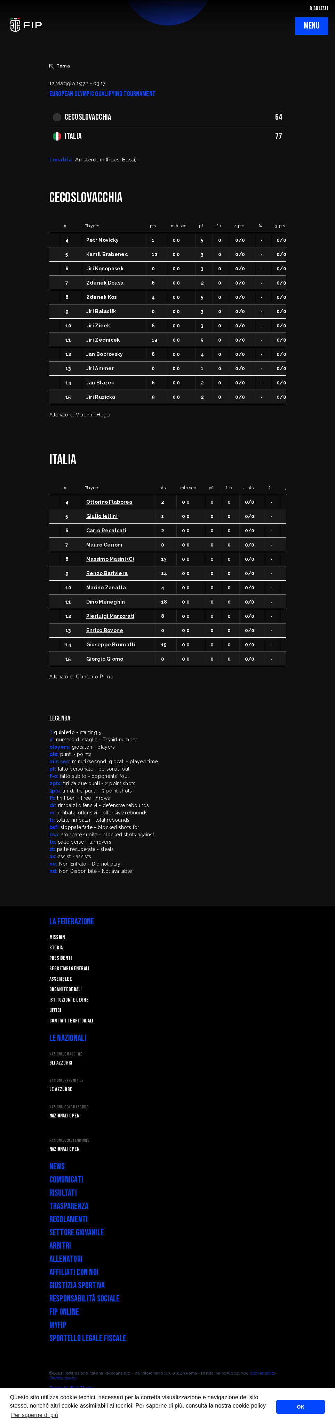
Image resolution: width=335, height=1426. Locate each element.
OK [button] (300, 1407)
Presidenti (60, 958)
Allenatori (66, 1259)
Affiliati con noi (74, 1272)
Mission (57, 937)
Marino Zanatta (106, 587)
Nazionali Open (64, 1116)
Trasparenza (69, 1206)
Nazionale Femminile (66, 1080)
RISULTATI (319, 8)
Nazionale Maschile (65, 1054)
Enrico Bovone (104, 630)
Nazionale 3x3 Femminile (69, 1140)
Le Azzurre (61, 1089)
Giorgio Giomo (104, 659)
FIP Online (64, 1312)
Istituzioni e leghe (69, 1000)
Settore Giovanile (76, 1232)
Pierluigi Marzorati (110, 616)
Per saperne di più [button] (34, 1415)
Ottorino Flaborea (109, 502)
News (57, 1166)
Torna (59, 66)
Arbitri (60, 1246)
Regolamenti (68, 1219)
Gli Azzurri (60, 1063)
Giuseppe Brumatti (110, 644)
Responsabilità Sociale (84, 1298)
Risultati (63, 1193)
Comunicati (66, 1179)
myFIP (57, 1325)
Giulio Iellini (102, 516)
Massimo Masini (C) (110, 559)
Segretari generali (69, 968)
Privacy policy (63, 1378)
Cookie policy (263, 1373)
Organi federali (65, 989)
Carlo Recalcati (106, 530)
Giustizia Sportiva (77, 1285)
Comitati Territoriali (71, 1021)
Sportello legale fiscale (87, 1338)
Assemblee (60, 979)
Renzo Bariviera (107, 573)
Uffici (55, 1010)
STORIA (56, 948)
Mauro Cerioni (104, 545)
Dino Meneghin (105, 602)
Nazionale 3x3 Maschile (69, 1107)
